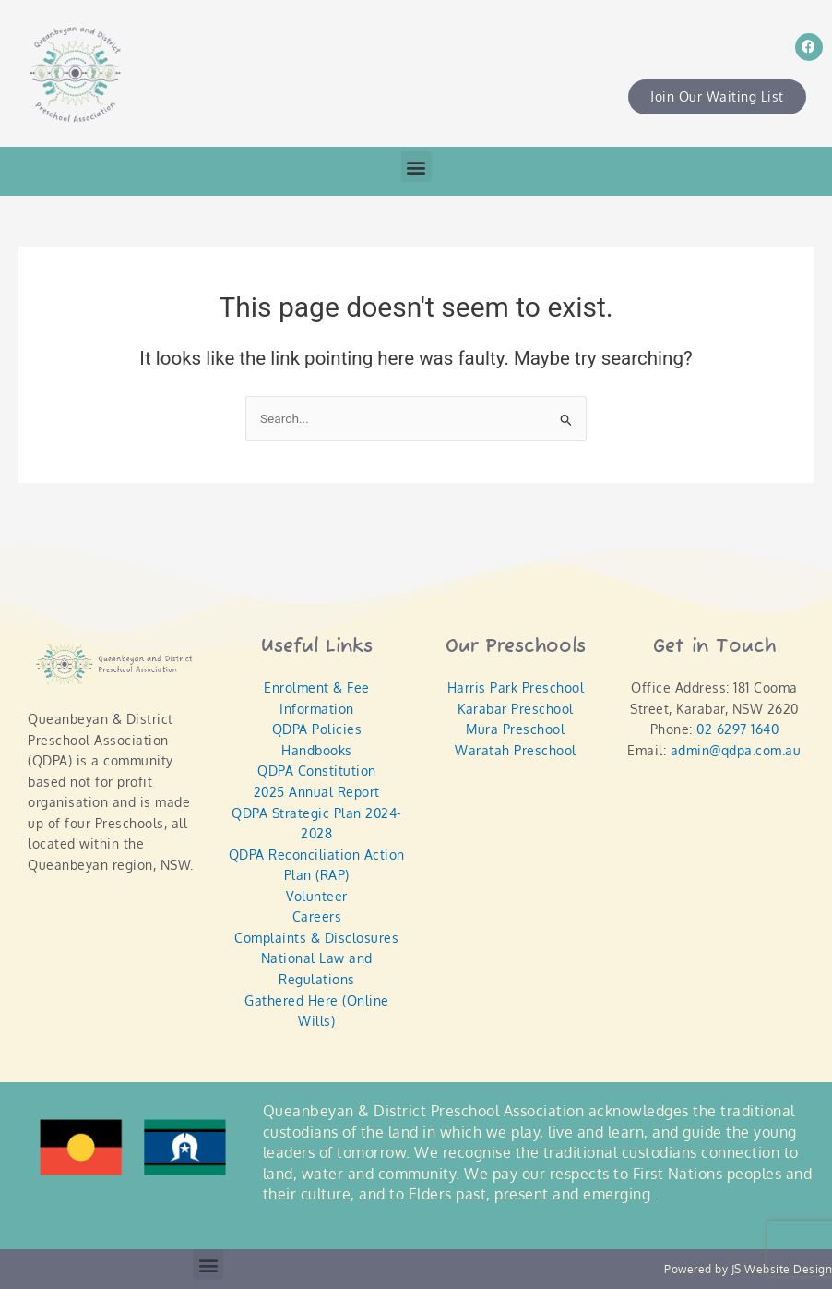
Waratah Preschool (515, 750)
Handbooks (316, 750)
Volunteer (317, 896)
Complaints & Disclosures (316, 938)
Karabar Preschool (516, 709)
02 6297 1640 (737, 729)
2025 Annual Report (317, 792)
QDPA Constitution (316, 770)
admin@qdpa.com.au (736, 750)
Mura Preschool (515, 729)
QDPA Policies (317, 729)
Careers (317, 916)
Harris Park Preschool (516, 687)
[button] (416, 166)
